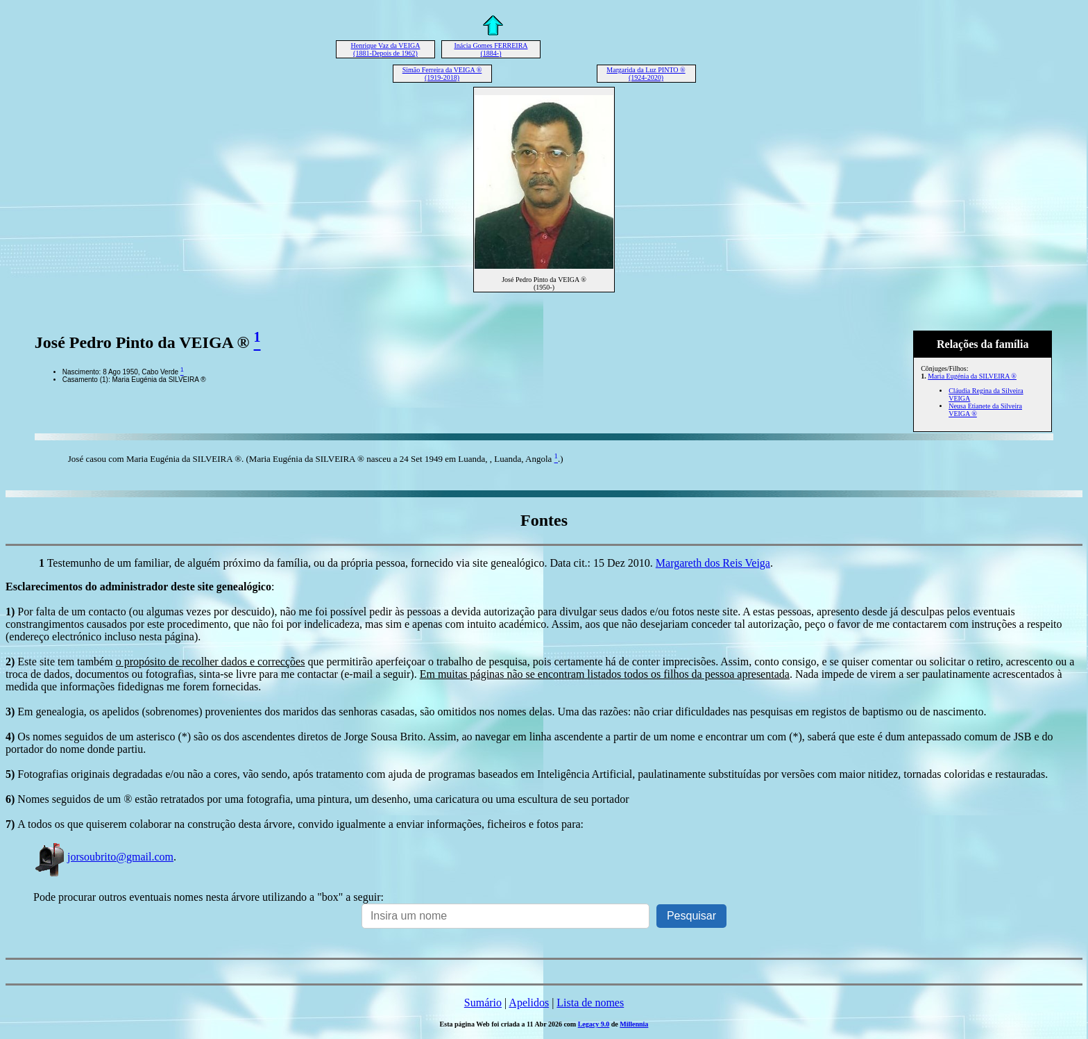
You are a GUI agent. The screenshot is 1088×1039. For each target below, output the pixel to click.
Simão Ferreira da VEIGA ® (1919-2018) (442, 73)
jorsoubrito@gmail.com (103, 857)
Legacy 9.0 (594, 1024)
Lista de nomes (590, 1002)
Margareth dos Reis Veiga (713, 563)
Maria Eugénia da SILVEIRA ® (972, 376)
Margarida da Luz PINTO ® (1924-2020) (645, 73)
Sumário (483, 1002)
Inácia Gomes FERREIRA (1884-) (490, 49)
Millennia (634, 1024)
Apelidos (529, 1002)
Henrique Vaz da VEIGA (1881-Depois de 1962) (385, 49)
